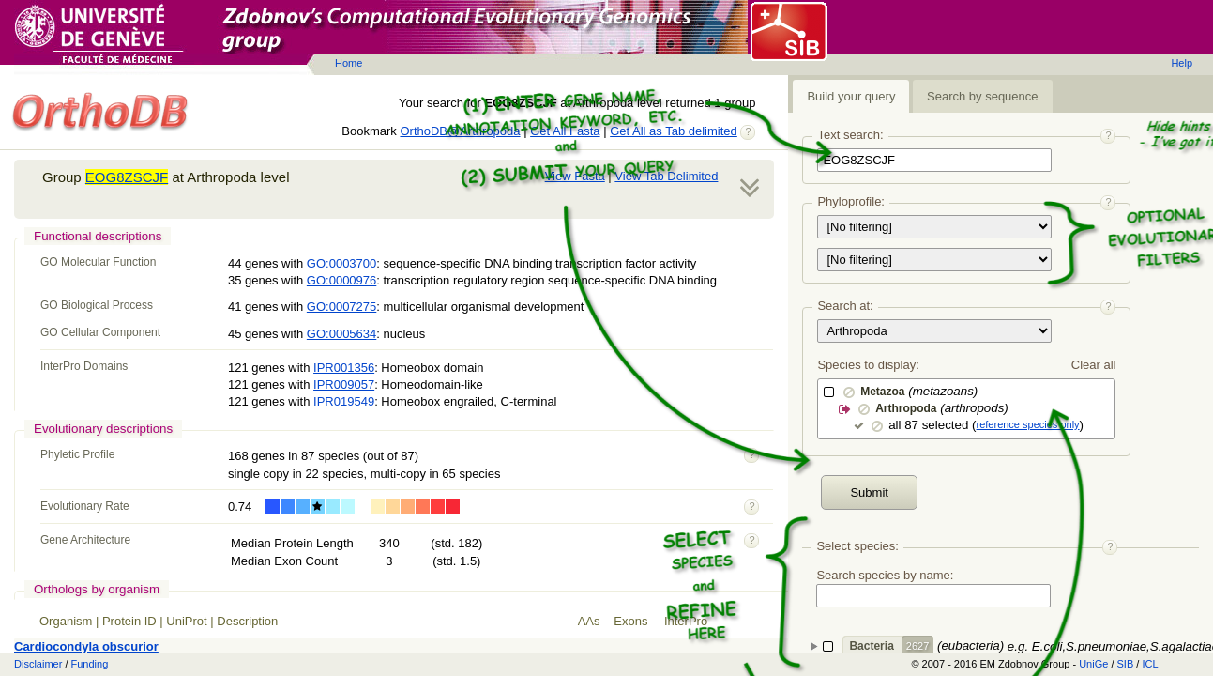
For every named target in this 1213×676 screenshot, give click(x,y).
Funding (90, 663)
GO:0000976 (341, 280)
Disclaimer (38, 663)
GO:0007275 (341, 307)
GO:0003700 (341, 263)
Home (348, 63)
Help (1181, 63)
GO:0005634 (341, 334)
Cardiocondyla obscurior (86, 646)
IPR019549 (343, 401)
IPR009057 (343, 384)
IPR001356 (343, 368)
